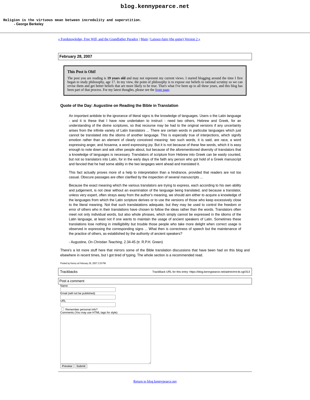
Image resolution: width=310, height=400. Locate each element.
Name (64, 289)
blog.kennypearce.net (155, 7)
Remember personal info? (81, 312)
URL (63, 304)
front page (162, 93)
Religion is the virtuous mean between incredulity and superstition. (72, 23)
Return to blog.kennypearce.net (155, 394)
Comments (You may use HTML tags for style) (89, 316)
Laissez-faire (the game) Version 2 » (175, 42)
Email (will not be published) (77, 296)
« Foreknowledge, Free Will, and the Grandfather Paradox (98, 42)
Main (144, 42)
